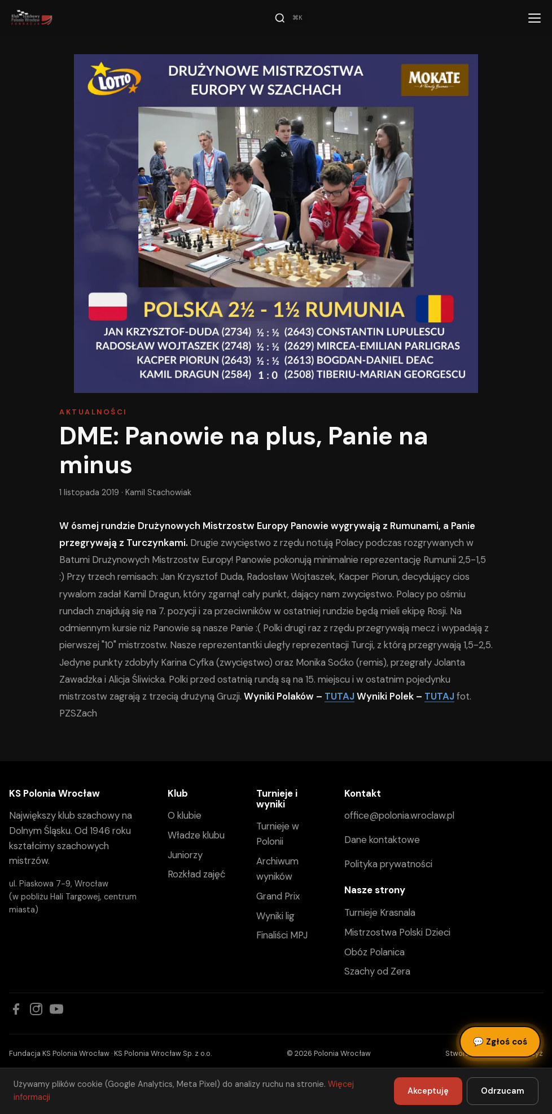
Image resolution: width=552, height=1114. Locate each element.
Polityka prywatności (388, 864)
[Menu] (534, 18)
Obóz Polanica (374, 952)
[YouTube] (56, 1009)
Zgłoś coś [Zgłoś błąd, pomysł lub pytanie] (500, 1041)
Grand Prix (278, 896)
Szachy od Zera (377, 971)
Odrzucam (502, 1091)
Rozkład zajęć (196, 874)
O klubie (184, 815)
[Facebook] (16, 1009)
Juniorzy (185, 855)
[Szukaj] (290, 18)
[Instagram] (36, 1009)
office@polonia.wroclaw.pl (399, 815)
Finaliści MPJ (282, 935)
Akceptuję (428, 1091)
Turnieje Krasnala (379, 912)
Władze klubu (196, 835)
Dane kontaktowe (382, 839)
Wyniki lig (275, 916)
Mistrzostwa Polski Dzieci (397, 932)
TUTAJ (339, 696)
